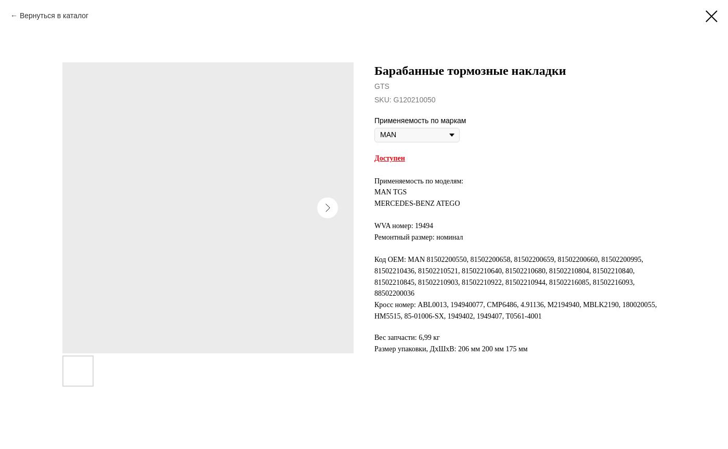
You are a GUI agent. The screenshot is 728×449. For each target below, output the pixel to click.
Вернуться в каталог (54, 15)
